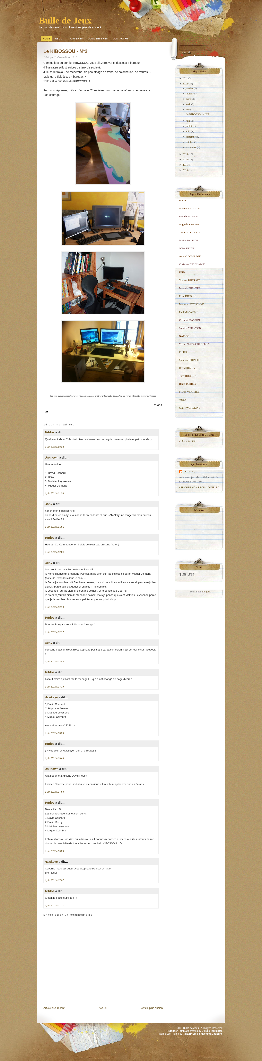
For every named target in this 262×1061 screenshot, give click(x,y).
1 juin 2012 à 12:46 (54, 661)
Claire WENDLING (190, 407)
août (188, 131)
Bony (48, 504)
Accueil (102, 1007)
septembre (191, 136)
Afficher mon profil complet (199, 487)
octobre (190, 142)
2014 (185, 159)
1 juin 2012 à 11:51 (54, 527)
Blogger (206, 591)
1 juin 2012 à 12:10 (54, 607)
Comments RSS (98, 38)
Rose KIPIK (185, 296)
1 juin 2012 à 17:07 (54, 880)
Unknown (52, 457)
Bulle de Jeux (65, 20)
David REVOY (187, 367)
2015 (185, 164)
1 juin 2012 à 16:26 (54, 851)
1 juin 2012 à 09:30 (54, 447)
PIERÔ (183, 351)
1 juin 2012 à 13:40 (54, 758)
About (59, 38)
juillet (189, 126)
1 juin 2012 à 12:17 (54, 632)
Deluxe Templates (212, 1031)
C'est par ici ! (189, 440)
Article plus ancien (152, 1007)
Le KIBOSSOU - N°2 (65, 51)
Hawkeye (51, 697)
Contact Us (121, 38)
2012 (185, 83)
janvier (189, 88)
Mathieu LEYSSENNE (191, 304)
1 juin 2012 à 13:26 (54, 733)
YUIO (182, 399)
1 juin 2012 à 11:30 (54, 493)
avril (188, 104)
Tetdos (49, 432)
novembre (191, 147)
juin (188, 120)
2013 (185, 154)
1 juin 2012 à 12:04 (54, 552)
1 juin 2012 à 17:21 (54, 905)
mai (188, 109)
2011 (185, 78)
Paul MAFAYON (188, 312)
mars (188, 98)
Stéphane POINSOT (190, 359)
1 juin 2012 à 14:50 (54, 792)
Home (46, 38)
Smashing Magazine (210, 1033)
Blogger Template (178, 1031)
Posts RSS (76, 38)
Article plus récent (53, 1007)
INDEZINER (189, 1033)
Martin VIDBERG (189, 391)
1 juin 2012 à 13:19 (54, 686)
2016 (185, 170)
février (189, 93)
